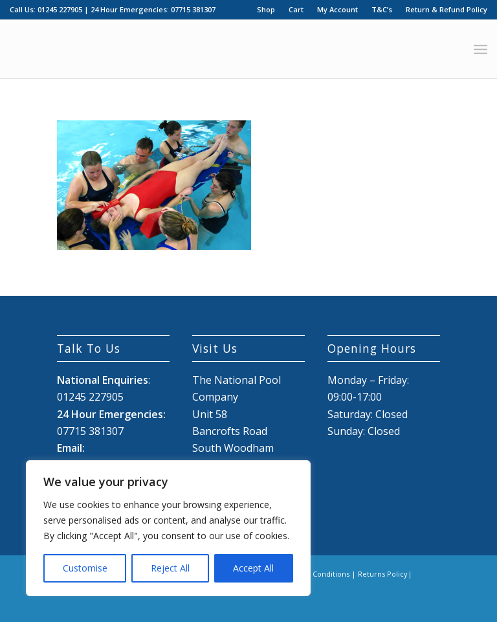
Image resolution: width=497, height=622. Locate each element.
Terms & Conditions (314, 574)
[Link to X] (411, 606)
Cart (296, 9)
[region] (168, 528)
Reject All (170, 568)
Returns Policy (383, 574)
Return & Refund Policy (446, 9)
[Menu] (480, 49)
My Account (337, 9)
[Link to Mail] (430, 606)
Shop (266, 9)
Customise (85, 568)
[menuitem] (266, 9)
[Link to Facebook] (391, 606)
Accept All (253, 568)
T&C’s (381, 9)
